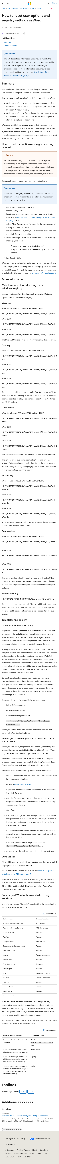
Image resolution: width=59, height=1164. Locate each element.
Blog (34, 1150)
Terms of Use (42, 1153)
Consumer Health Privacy (23, 1153)
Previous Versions (23, 1150)
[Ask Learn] (50, 8)
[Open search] (49, 3)
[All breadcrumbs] (4, 8)
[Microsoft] (29, 3)
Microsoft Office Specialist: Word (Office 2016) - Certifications (25, 1116)
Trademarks (9, 1157)
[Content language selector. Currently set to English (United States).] (15, 1139)
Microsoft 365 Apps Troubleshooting (21, 8)
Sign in (54, 3)
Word (39, 8)
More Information (10, 45)
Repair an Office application (43, 273)
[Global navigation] (2, 3)
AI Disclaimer (9, 1150)
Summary (7, 42)
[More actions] (55, 8)
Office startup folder (22, 784)
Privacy (7, 1153)
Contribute (44, 1150)
